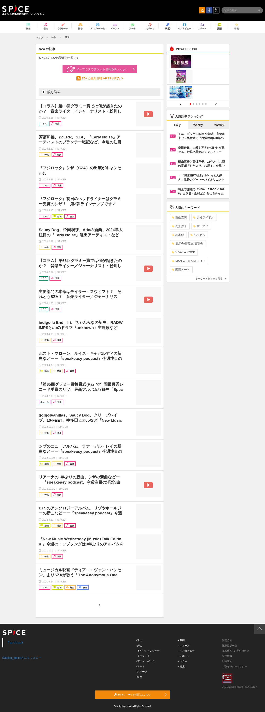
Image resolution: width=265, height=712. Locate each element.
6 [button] (206, 104)
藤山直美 (179, 217)
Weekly (198, 125)
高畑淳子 (179, 226)
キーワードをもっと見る (210, 278)
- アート (140, 666)
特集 (53, 37)
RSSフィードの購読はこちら (140, 694)
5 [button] (203, 104)
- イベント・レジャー (148, 650)
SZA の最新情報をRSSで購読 (100, 78)
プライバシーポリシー (234, 666)
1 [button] (190, 104)
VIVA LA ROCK (183, 252)
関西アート (181, 269)
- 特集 (181, 666)
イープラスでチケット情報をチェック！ (98, 69)
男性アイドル (203, 217)
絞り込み (51, 92)
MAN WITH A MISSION (188, 261)
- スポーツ (141, 671)
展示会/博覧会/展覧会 (187, 243)
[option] (198, 77)
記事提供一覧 (229, 645)
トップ (39, 37)
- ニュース (184, 645)
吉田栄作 (200, 226)
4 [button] (199, 104)
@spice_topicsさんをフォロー (21, 657)
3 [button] (196, 104)
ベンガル (197, 235)
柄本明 (178, 235)
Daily (177, 125)
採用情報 (227, 655)
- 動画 (181, 640)
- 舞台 (139, 645)
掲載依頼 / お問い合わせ (235, 650)
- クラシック (143, 655)
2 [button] (193, 104)
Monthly (219, 125)
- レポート (184, 655)
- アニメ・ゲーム (145, 661)
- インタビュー (186, 650)
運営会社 (227, 640)
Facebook (15, 643)
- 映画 (139, 676)
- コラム (182, 661)
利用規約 (227, 661)
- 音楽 (139, 640)
